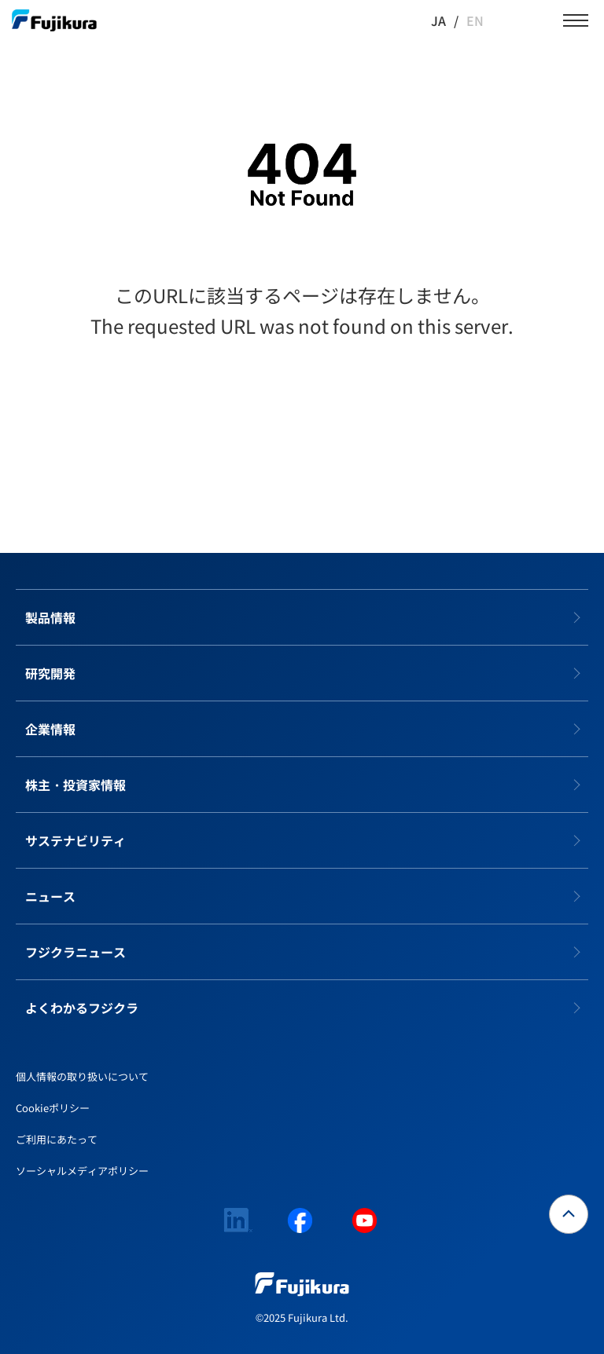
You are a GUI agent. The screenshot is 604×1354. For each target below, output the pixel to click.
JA (438, 20)
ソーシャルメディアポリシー (82, 1170)
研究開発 (50, 673)
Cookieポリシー (53, 1107)
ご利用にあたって (57, 1139)
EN (475, 20)
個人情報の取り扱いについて (82, 1076)
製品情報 (50, 617)
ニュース (50, 896)
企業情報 (50, 728)
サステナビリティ (75, 840)
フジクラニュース (75, 951)
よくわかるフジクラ (81, 1007)
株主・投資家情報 (75, 784)
